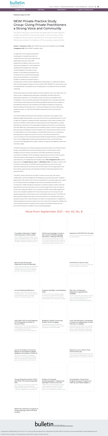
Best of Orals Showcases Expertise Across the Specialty (25, 263)
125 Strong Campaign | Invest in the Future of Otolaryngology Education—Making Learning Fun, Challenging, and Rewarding (54, 234)
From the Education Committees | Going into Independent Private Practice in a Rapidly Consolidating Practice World (81, 322)
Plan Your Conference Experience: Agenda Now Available (78, 291)
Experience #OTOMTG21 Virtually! (81, 233)
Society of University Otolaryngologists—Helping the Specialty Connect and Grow (53, 381)
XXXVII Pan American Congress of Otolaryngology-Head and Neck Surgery (26, 410)
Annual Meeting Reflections (24, 290)
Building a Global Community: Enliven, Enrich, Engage (52, 321)
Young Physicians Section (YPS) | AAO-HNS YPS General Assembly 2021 (25, 381)
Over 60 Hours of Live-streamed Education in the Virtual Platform (81, 236)
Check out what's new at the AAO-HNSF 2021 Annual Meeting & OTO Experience (81, 265)
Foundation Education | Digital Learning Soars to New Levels (25, 234)
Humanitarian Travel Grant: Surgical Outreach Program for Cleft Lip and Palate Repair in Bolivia (81, 381)
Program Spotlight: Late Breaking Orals (54, 291)
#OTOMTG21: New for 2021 (79, 262)
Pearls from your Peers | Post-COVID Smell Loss (80, 350)
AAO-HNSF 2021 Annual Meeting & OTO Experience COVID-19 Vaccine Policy (25, 322)
